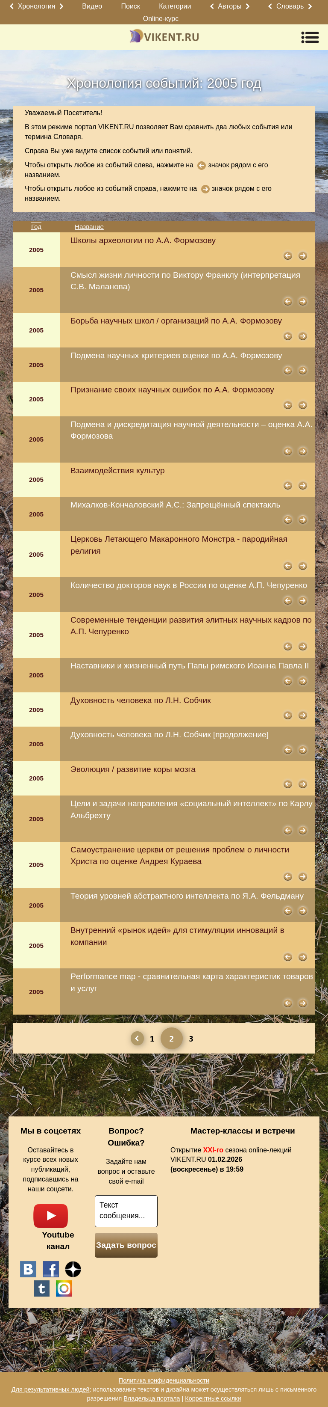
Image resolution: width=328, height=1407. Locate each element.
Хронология (37, 6)
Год (36, 226)
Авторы (229, 6)
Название (89, 226)
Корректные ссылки (213, 1398)
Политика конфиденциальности (164, 1380)
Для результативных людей (51, 1389)
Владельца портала (151, 1398)
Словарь (290, 6)
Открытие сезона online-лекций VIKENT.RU (231, 1159)
